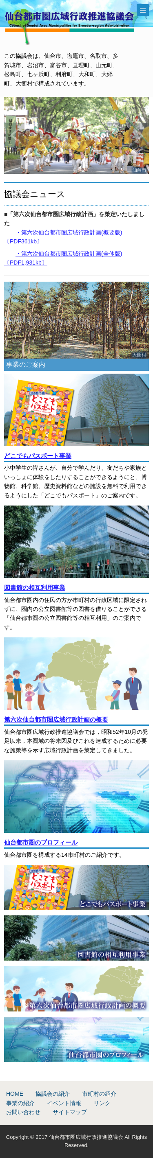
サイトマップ (70, 1112)
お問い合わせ (23, 1112)
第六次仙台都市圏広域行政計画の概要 (56, 719)
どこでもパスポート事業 (37, 455)
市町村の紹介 (99, 1093)
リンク (102, 1103)
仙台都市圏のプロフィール (41, 842)
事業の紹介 (20, 1103)
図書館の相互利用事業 (34, 587)
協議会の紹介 (52, 1093)
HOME (14, 1093)
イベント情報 (64, 1103)
